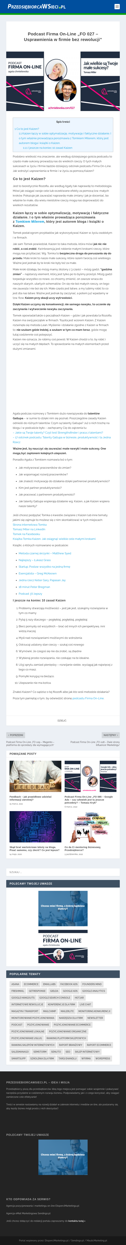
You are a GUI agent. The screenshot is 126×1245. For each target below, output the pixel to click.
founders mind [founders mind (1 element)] (92, 984)
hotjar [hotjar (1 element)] (79, 997)
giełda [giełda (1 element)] (54, 991)
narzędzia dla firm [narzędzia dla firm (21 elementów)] (71, 1018)
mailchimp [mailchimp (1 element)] (49, 1011)
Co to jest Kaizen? (27, 128)
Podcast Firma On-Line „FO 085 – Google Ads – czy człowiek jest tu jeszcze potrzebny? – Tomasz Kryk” (89, 799)
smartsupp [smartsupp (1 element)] (18, 1058)
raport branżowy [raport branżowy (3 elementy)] (70, 1045)
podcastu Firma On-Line (88, 698)
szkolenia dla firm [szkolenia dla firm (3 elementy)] (42, 1058)
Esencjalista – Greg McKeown (38, 573)
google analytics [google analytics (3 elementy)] (93, 991)
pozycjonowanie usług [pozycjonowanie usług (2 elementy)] (26, 1038)
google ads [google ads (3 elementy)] (70, 991)
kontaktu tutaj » (76, 1221)
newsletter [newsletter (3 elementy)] (95, 1018)
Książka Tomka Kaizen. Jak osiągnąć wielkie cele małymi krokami (54, 538)
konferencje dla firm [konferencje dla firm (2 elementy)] (61, 1004)
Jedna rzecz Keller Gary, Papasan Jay (42, 580)
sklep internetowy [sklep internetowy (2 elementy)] (87, 1051)
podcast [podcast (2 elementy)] (16, 1024)
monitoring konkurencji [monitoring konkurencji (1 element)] (94, 1011)
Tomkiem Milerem (30, 221)
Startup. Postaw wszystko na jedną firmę (44, 566)
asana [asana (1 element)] (15, 984)
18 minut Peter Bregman (34, 587)
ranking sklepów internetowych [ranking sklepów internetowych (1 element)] (32, 1045)
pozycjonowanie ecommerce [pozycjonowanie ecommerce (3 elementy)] (72, 1024)
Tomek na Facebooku (26, 534)
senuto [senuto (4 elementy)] (56, 1051)
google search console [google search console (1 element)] (54, 997)
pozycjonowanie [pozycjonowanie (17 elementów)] (38, 1024)
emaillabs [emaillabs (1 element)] (49, 984)
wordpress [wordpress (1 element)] (102, 1058)
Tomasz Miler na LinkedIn (29, 529)
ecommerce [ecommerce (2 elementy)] (31, 984)
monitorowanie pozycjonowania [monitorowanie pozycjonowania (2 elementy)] (32, 1018)
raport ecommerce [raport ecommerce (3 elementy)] (99, 1045)
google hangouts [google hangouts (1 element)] (23, 997)
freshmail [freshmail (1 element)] (17, 991)
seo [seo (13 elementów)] (68, 1051)
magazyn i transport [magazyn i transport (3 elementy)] (24, 1011)
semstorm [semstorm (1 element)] (39, 1051)
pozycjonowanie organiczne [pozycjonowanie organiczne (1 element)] (67, 1031)
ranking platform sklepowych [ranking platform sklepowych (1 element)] (66, 1038)
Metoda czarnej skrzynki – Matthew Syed (45, 553)
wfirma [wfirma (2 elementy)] (86, 1058)
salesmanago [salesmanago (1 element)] (20, 1051)
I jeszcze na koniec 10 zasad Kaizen (47, 147)
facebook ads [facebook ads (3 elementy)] (69, 984)
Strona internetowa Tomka (30, 524)
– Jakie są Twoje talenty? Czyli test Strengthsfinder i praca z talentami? (58, 432)
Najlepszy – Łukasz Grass (35, 560)
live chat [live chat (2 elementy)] (85, 1004)
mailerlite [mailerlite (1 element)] (67, 1011)
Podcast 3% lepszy (30, 593)
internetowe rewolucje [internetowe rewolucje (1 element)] (27, 1004)
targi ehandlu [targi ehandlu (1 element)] (68, 1058)
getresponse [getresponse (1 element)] (37, 991)
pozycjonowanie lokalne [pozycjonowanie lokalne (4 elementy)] (27, 1031)
